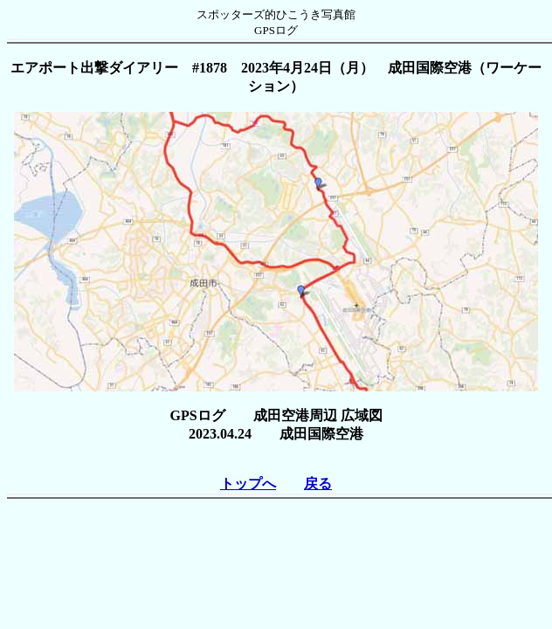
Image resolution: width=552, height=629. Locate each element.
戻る (318, 483)
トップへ (248, 483)
